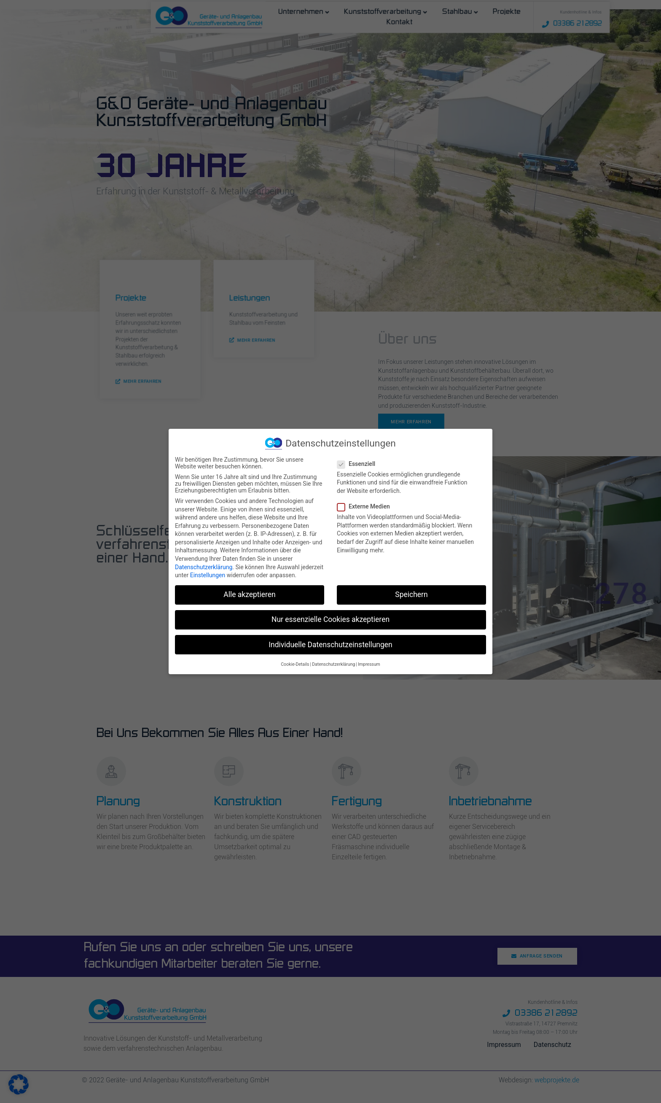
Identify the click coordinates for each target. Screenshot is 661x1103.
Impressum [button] (369, 663)
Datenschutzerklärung (203, 565)
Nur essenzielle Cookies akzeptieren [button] (330, 618)
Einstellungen (208, 574)
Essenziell (359, 463)
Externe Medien (366, 505)
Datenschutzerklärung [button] (333, 663)
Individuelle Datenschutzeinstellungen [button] (330, 643)
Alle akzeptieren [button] (249, 593)
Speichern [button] (411, 593)
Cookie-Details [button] (295, 663)
